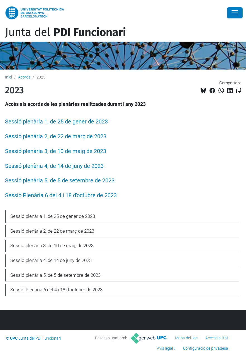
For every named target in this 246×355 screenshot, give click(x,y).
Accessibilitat (216, 338)
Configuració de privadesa (205, 348)
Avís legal (165, 348)
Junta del (65, 32)
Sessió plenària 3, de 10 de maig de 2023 (55, 151)
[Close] (235, 12)
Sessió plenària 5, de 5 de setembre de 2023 (60, 180)
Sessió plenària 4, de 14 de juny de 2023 (54, 166)
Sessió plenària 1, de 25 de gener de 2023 (56, 121)
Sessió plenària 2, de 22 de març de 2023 (55, 136)
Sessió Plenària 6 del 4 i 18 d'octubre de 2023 (61, 195)
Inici (8, 77)
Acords (24, 77)
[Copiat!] (238, 90)
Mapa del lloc (186, 338)
